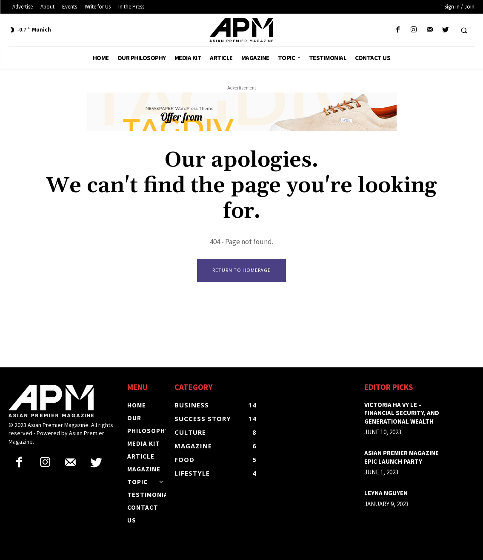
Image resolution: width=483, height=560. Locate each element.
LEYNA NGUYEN (386, 493)
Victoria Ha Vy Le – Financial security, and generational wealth (401, 413)
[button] (463, 30)
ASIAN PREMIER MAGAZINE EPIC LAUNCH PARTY (401, 457)
